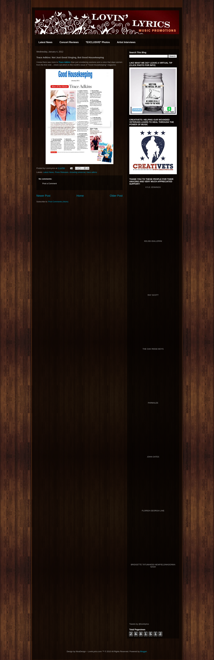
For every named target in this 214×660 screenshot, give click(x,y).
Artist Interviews (126, 42)
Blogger (143, 651)
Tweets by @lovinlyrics (139, 624)
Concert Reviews (69, 42)
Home (80, 195)
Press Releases (61, 172)
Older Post (116, 195)
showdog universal (78, 172)
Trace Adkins (65, 62)
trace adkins (92, 172)
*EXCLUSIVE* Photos (98, 42)
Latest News (45, 42)
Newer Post (43, 195)
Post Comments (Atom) (58, 201)
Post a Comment (49, 183)
